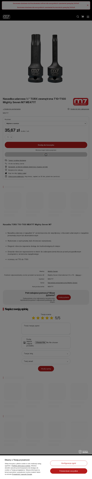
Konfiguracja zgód (68, 463)
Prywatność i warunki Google (22, 474)
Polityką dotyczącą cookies (21, 466)
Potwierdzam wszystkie (68, 471)
